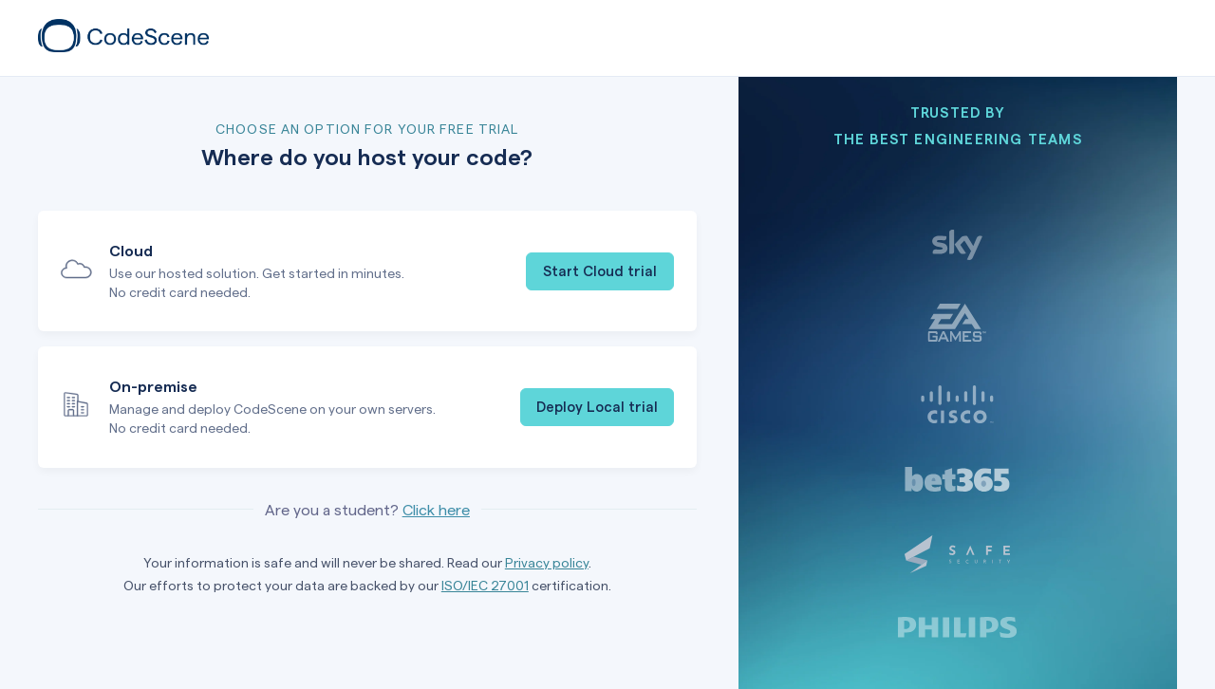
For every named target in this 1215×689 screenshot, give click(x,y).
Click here (436, 509)
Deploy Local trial (597, 406)
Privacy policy (547, 562)
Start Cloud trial (600, 270)
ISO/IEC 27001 (485, 585)
